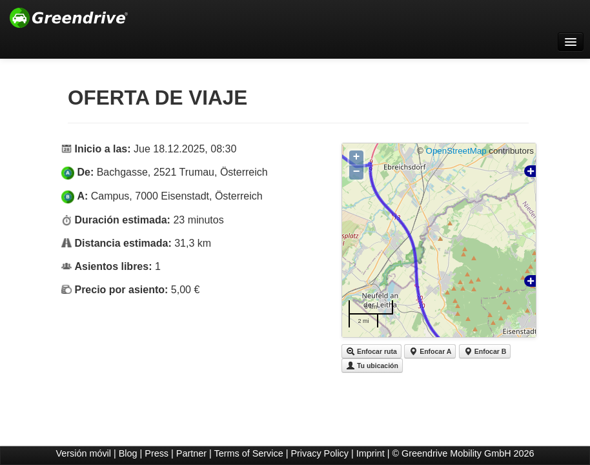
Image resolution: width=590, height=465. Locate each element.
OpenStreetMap (456, 151)
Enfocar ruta (371, 351)
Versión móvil (83, 453)
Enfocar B (485, 351)
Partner (191, 453)
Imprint (370, 453)
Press (156, 453)
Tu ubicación (372, 365)
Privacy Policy (319, 453)
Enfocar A (430, 351)
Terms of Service (248, 453)
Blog (128, 453)
